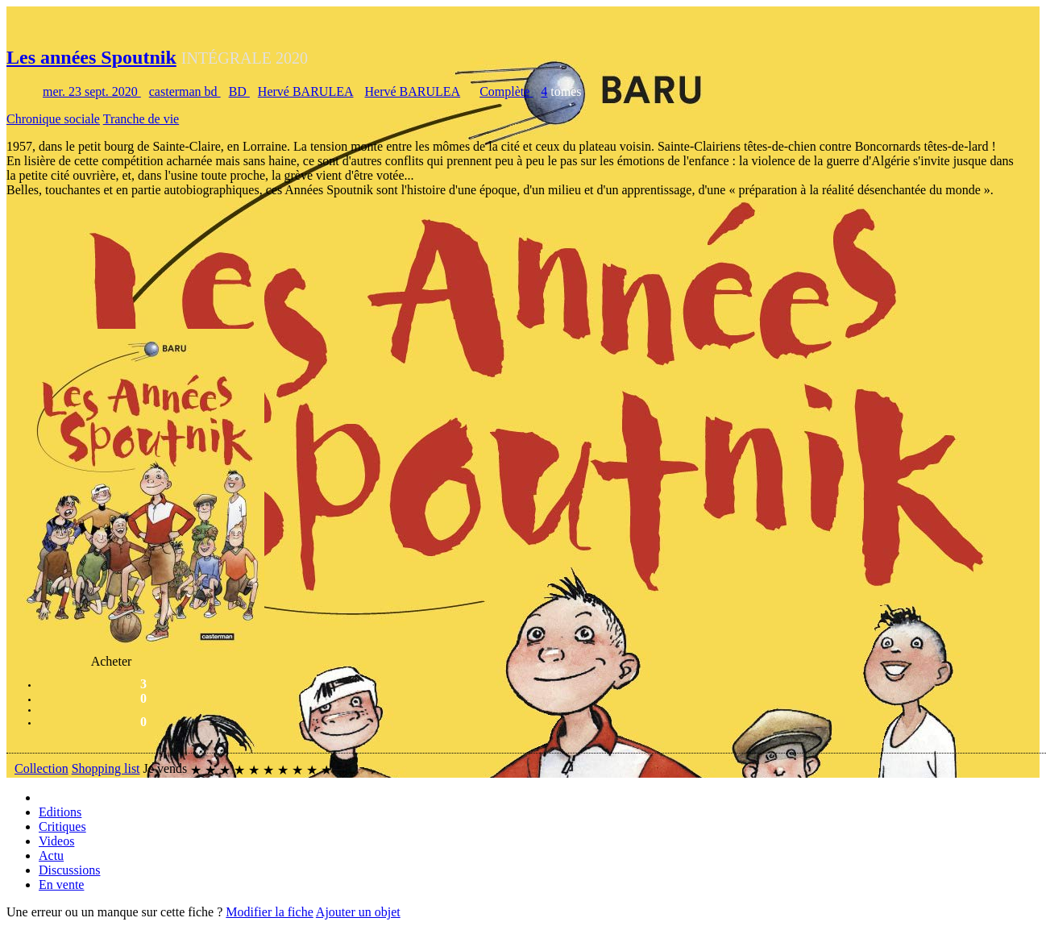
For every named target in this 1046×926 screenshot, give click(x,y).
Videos (56, 841)
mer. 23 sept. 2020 (92, 91)
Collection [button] (41, 768)
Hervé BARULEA (306, 91)
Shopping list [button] (106, 768)
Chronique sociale (53, 119)
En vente (61, 884)
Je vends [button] (165, 768)
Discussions (69, 870)
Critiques (62, 826)
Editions (60, 812)
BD (239, 91)
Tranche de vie (141, 119)
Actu (51, 855)
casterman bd (185, 91)
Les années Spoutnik (91, 57)
